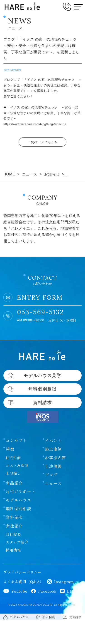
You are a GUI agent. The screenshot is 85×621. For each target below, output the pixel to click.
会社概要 (13, 535)
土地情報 (53, 467)
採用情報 (13, 551)
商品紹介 (14, 484)
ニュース (53, 485)
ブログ (51, 476)
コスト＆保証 (17, 466)
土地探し (13, 474)
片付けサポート (21, 493)
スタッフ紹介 (17, 543)
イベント (53, 442)
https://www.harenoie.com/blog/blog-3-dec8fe (39, 124)
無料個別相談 (18, 510)
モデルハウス (18, 501)
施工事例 (53, 450)
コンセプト (16, 442)
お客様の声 (55, 459)
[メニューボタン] (78, 6)
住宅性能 (13, 459)
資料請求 (14, 519)
